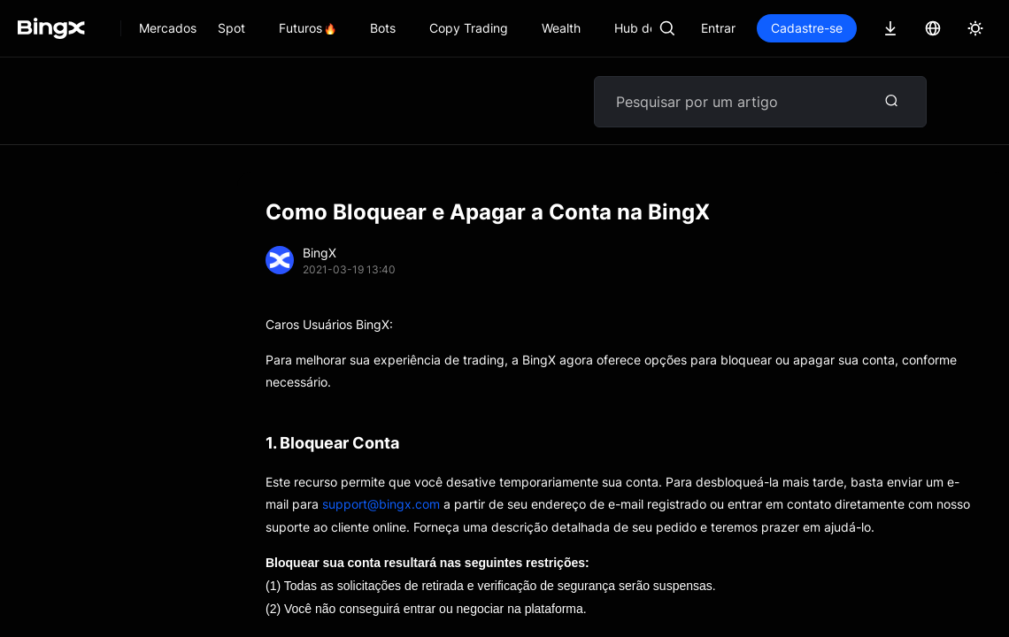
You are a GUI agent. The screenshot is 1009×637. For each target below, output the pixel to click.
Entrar (718, 27)
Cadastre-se (807, 27)
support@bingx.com (381, 503)
